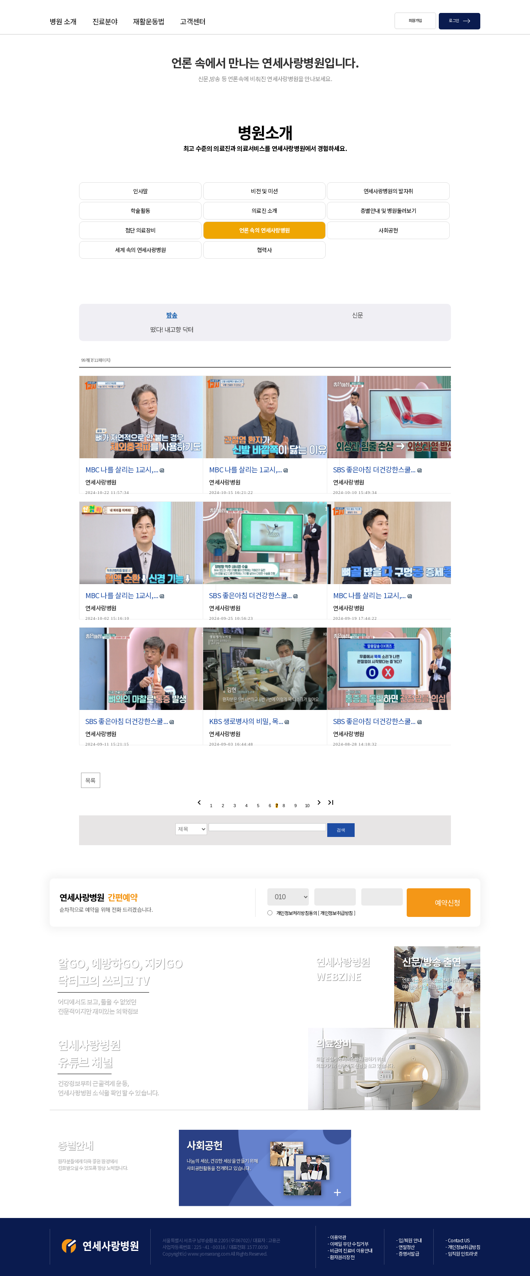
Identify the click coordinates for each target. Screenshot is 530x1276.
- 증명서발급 (407, 1253)
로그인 (459, 20)
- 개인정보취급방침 (462, 1246)
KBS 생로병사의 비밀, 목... (247, 721)
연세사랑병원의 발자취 (388, 191)
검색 (341, 830)
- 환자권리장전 (341, 1257)
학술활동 (140, 210)
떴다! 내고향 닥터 (171, 329)
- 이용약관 (337, 1237)
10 (307, 805)
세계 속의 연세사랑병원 (140, 250)
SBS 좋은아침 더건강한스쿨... (375, 469)
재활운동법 (149, 21)
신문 (357, 314)
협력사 (264, 250)
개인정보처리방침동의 (315, 912)
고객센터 (192, 21)
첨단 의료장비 (140, 230)
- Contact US (457, 1240)
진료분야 (104, 21)
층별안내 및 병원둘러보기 (388, 210)
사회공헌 (388, 230)
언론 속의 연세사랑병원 (264, 230)
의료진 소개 (264, 210)
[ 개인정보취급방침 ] (336, 912)
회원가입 (415, 20)
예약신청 (447, 902)
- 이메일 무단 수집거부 (348, 1243)
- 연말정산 (405, 1246)
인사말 (140, 191)
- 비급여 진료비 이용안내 (350, 1250)
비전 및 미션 (264, 191)
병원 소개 (63, 21)
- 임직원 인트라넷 (461, 1253)
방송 (171, 314)
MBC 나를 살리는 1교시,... (122, 469)
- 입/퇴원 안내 (409, 1240)
